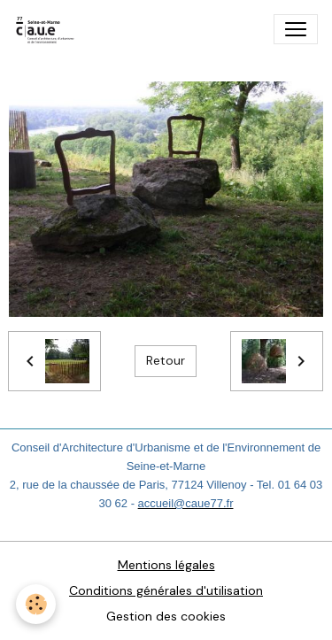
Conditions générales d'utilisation (166, 590)
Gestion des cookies (166, 616)
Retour (165, 360)
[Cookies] (36, 604)
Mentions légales (166, 565)
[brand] (49, 29)
